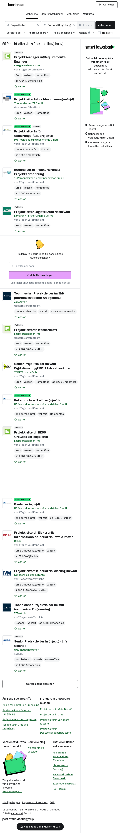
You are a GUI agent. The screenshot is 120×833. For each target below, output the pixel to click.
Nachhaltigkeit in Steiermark (63, 776)
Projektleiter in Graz (51, 714)
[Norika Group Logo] (18, 820)
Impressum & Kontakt (35, 802)
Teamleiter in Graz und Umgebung (15, 726)
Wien (28, 311)
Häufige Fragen (11, 802)
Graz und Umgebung (48, 43)
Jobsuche (32, 14)
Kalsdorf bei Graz (25, 414)
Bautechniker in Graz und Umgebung (16, 712)
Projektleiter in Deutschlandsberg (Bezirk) (55, 730)
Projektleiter (16, 43)
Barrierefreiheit (29, 809)
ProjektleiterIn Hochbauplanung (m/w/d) (44, 99)
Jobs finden (105, 25)
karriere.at (65, 746)
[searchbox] (40, 266)
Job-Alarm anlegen (40, 275)
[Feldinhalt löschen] (38, 25)
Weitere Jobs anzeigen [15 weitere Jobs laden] (40, 683)
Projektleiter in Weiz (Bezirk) (56, 709)
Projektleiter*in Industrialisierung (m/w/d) (45, 571)
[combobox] (23, 25)
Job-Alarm (73, 14)
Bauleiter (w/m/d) (27, 504)
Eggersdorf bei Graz (64, 783)
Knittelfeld (31, 149)
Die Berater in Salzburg (60, 767)
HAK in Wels (59, 788)
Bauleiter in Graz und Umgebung (20, 705)
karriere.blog (36, 742)
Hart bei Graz (22, 659)
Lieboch (20, 149)
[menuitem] (18, 33)
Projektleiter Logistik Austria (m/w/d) (42, 212)
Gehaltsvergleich (12, 791)
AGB (52, 802)
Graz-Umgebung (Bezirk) (29, 550)
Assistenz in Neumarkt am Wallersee (60, 756)
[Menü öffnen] (4, 4)
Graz (18, 75)
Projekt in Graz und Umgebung (19, 719)
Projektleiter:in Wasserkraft (36, 330)
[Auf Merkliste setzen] (20, 86)
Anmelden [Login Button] (107, 5)
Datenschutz (10, 809)
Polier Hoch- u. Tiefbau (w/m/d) (37, 400)
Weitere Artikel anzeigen (36, 749)
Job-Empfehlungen (52, 14)
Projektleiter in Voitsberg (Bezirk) (54, 721)
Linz (34, 311)
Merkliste (88, 14)
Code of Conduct (50, 809)
